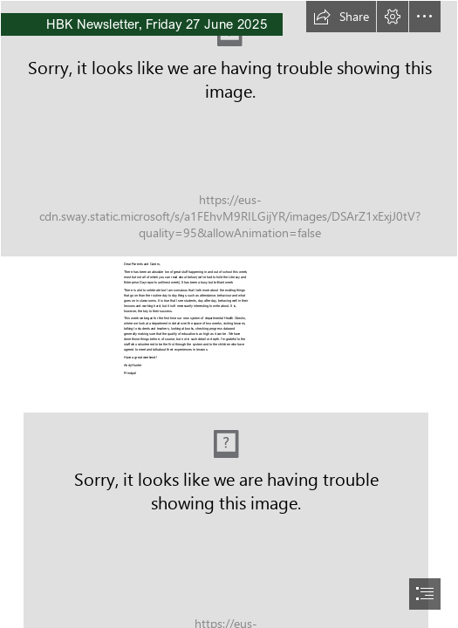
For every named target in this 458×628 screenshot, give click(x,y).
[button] (341, 16)
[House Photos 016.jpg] (229, 128)
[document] (229, 314)
